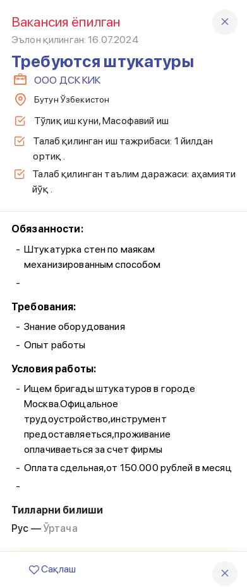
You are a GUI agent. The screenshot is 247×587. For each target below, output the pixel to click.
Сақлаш (52, 569)
